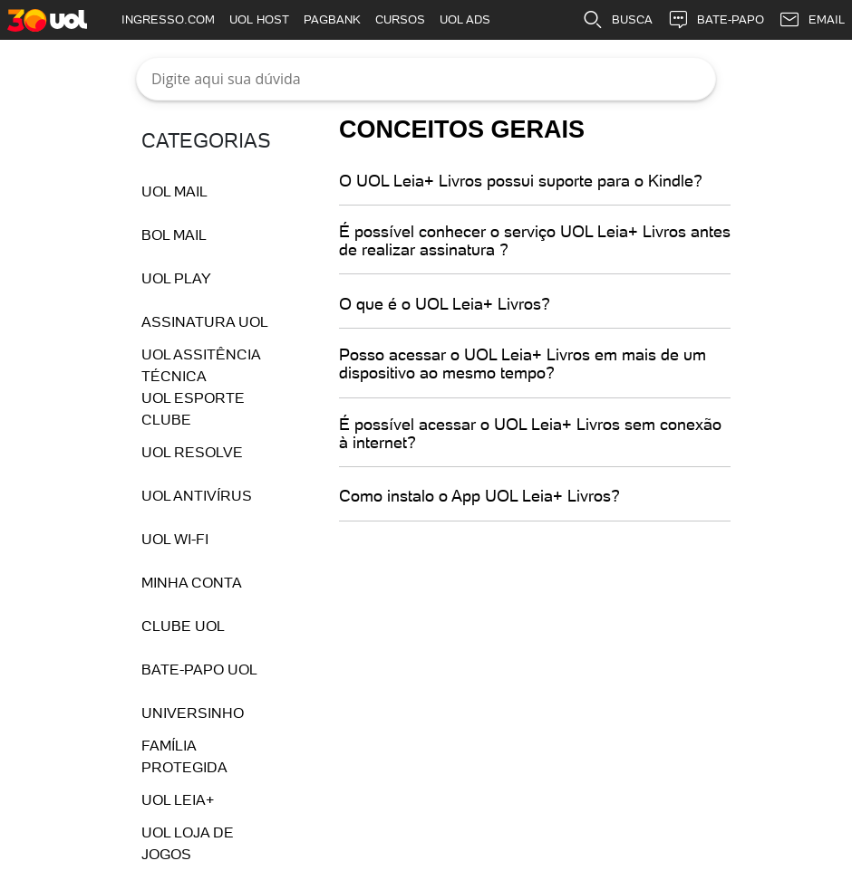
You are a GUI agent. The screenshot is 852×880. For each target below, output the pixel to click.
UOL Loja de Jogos (187, 843)
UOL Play (176, 278)
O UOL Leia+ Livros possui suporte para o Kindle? (520, 181)
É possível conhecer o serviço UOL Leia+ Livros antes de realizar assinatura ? (535, 241)
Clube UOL (183, 626)
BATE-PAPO (715, 20)
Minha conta (191, 582)
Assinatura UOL (204, 321)
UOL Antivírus (196, 495)
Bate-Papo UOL (199, 669)
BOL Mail (174, 235)
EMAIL (812, 20)
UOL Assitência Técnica (200, 365)
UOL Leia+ (177, 799)
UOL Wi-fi (174, 539)
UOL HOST (259, 19)
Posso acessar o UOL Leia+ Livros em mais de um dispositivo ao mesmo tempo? (522, 364)
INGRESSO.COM (168, 19)
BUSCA (617, 20)
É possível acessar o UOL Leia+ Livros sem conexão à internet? (530, 434)
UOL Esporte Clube (193, 408)
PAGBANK (332, 19)
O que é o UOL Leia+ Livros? (444, 304)
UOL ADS (465, 19)
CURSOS (400, 19)
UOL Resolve (192, 452)
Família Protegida (184, 756)
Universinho (192, 713)
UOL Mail (174, 191)
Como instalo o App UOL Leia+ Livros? (479, 496)
